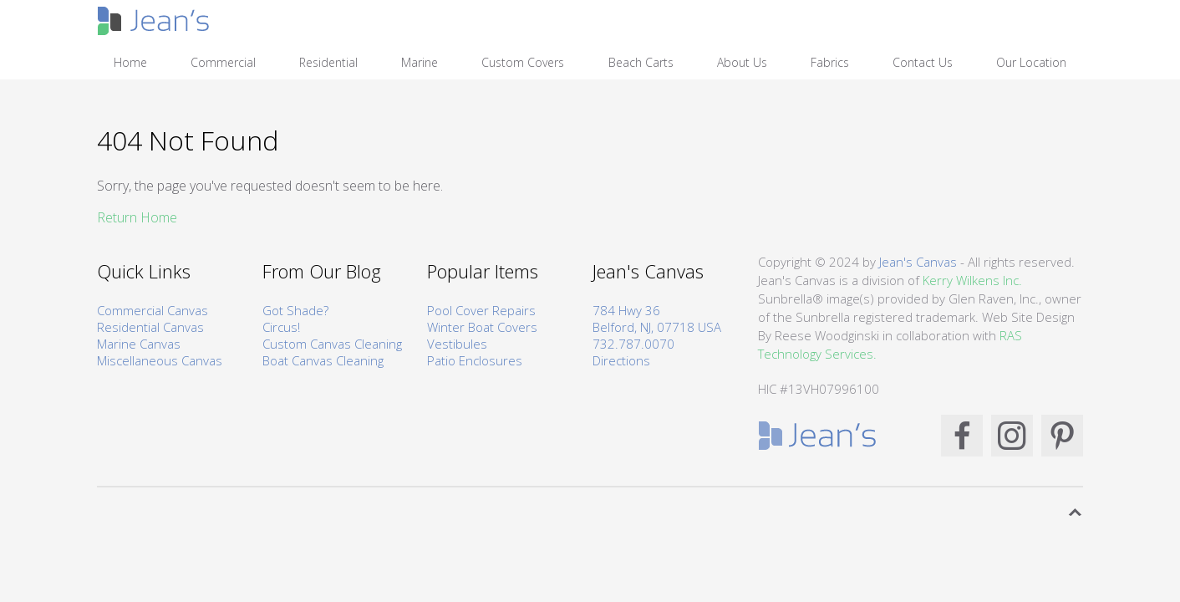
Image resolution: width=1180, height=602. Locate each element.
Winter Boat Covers (482, 327)
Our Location (1031, 62)
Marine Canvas (139, 343)
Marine (419, 62)
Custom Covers (522, 62)
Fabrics (830, 62)
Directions (621, 360)
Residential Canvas (150, 327)
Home (130, 62)
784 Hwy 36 (626, 310)
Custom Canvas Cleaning (332, 343)
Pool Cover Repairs (481, 310)
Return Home (137, 217)
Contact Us (923, 62)
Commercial (223, 62)
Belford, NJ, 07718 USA (657, 327)
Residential (328, 62)
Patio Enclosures (474, 360)
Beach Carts (641, 62)
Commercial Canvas (152, 310)
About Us (742, 62)
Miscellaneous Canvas (159, 360)
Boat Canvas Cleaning (323, 360)
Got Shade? (295, 310)
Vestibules (457, 343)
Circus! (281, 327)
